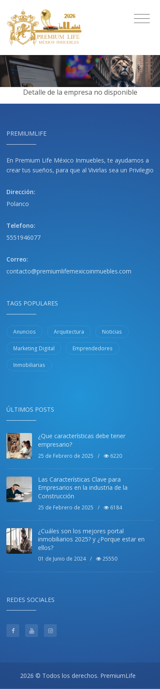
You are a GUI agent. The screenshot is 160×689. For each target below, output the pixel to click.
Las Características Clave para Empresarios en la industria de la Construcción (83, 487)
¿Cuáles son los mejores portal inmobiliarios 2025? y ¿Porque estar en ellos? (91, 539)
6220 (113, 455)
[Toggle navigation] (142, 19)
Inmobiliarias (29, 365)
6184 (113, 507)
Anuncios (24, 331)
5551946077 (23, 237)
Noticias (112, 331)
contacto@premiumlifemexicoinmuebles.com (68, 271)
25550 (106, 558)
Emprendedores (93, 348)
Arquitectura (69, 331)
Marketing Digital (34, 348)
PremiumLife (118, 676)
